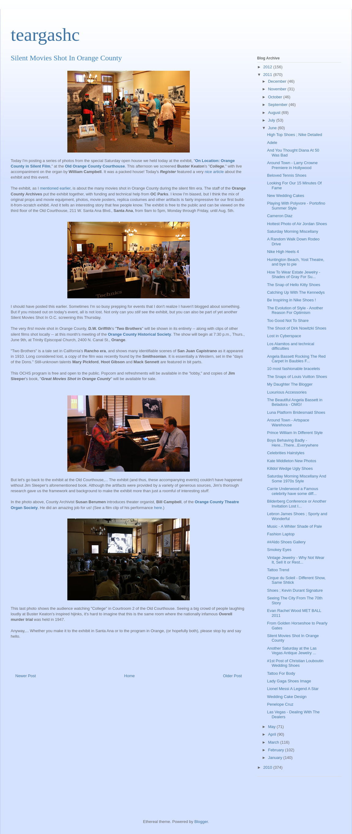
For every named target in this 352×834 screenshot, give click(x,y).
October (275, 97)
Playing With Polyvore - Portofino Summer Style (296, 205)
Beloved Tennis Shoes (286, 175)
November (278, 89)
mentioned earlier (55, 188)
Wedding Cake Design (286, 696)
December (278, 81)
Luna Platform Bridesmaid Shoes (296, 412)
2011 (268, 74)
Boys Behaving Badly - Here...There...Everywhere (292, 442)
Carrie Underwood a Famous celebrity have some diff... (292, 491)
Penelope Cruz (280, 704)
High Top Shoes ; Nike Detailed (294, 134)
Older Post (232, 676)
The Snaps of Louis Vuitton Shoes (297, 376)
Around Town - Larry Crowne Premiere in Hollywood (292, 165)
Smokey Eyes (279, 549)
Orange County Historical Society (139, 334)
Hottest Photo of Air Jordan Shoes (297, 223)
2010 (268, 767)
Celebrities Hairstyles (285, 453)
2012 (268, 67)
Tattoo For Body (281, 673)
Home (129, 676)
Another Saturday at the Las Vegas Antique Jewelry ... (291, 650)
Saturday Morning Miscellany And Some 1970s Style (296, 478)
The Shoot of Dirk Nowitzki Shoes (296, 328)
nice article (215, 171)
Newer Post (25, 676)
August (275, 112)
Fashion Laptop (280, 534)
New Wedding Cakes (285, 195)
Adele (272, 142)
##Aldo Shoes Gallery (286, 542)
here (158, 507)
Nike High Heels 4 (283, 251)
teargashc (45, 35)
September (278, 104)
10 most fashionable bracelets (293, 368)
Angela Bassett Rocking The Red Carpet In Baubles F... (296, 359)
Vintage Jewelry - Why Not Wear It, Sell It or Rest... (295, 560)
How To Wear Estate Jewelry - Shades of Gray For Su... (293, 274)
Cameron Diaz (279, 215)
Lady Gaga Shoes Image (289, 681)
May (272, 726)
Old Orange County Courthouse (95, 166)
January (275, 757)
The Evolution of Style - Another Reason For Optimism (295, 310)
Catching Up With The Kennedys (295, 292)
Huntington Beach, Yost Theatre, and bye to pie (295, 262)
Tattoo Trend (278, 570)
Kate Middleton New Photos (291, 461)
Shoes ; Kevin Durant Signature (295, 590)
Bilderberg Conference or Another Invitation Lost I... (296, 503)
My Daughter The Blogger (290, 384)
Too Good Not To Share (288, 320)
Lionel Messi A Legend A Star (292, 688)
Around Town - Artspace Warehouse (288, 422)
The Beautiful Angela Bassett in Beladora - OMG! (294, 402)
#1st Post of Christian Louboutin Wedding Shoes (295, 663)
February (276, 750)
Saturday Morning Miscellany (292, 231)
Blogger (201, 821)
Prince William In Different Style (295, 432)
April (272, 734)
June (273, 128)
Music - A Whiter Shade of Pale (294, 526)
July (272, 120)
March (274, 742)
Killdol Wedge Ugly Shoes (290, 468)
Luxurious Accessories (286, 392)
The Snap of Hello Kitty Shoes (293, 284)
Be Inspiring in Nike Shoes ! (291, 300)
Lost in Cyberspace (284, 336)
